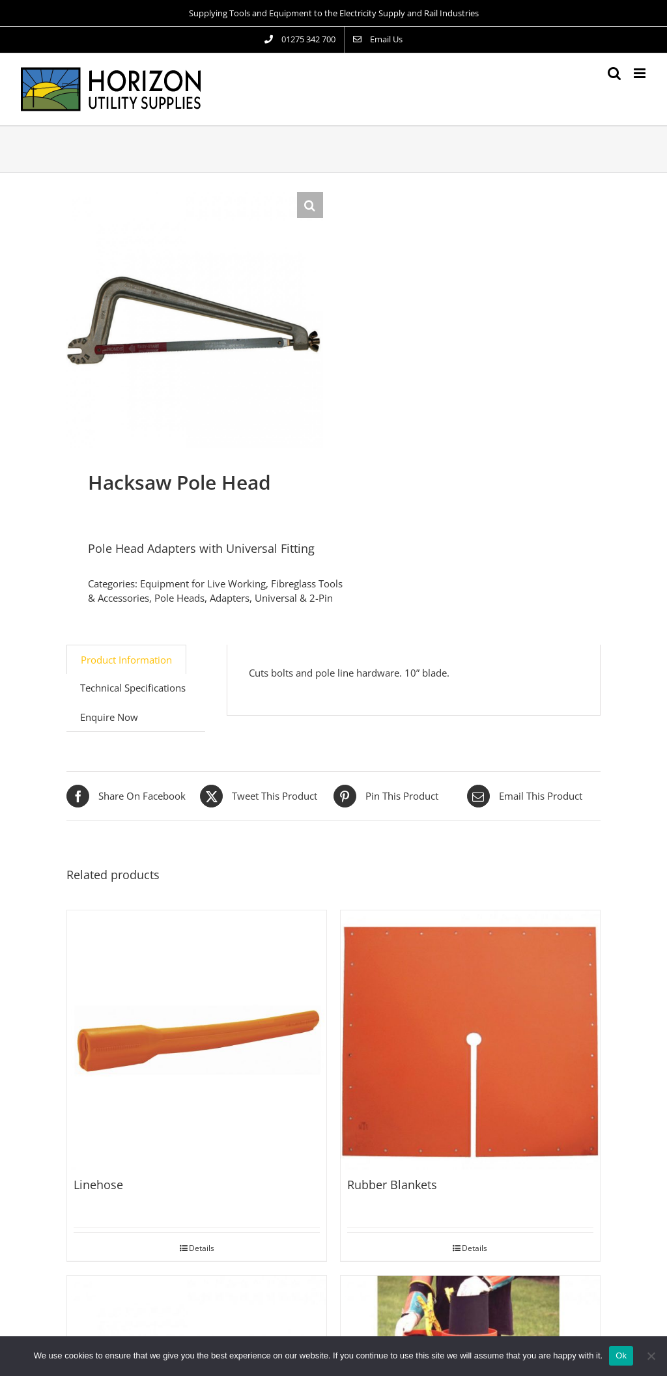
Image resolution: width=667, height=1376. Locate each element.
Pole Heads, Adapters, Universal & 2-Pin (243, 597)
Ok (621, 1355)
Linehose (98, 1184)
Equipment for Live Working (203, 583)
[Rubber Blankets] (470, 1040)
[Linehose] (196, 1040)
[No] (650, 1355)
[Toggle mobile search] (614, 73)
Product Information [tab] (126, 659)
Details (201, 1248)
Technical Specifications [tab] (133, 687)
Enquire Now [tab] (109, 716)
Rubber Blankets (392, 1184)
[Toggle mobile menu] (640, 73)
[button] (310, 205)
